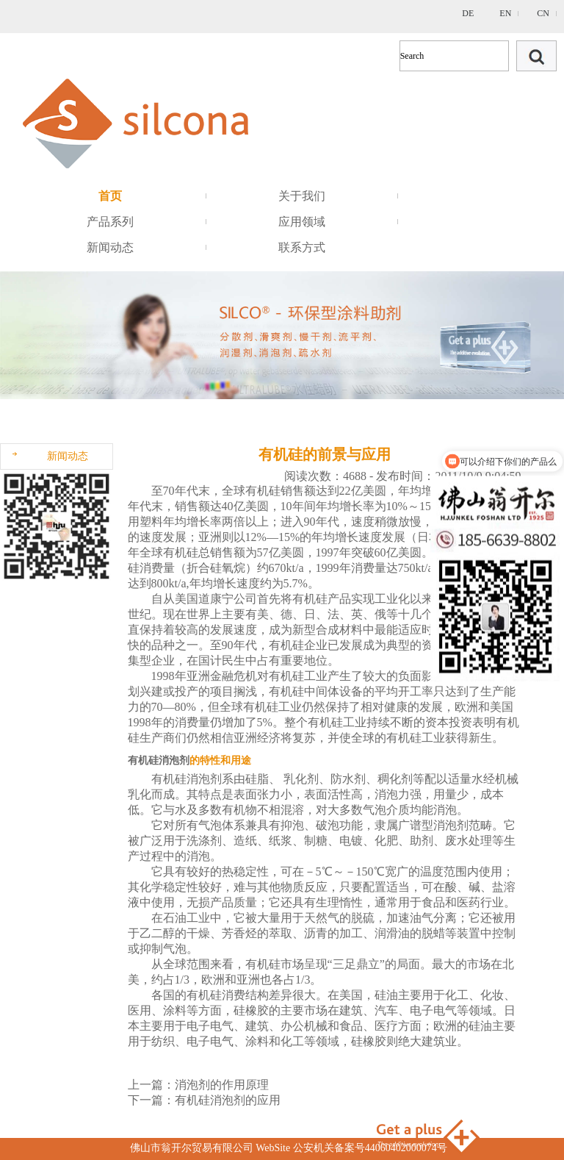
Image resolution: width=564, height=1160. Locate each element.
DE (468, 13)
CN (543, 13)
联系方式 (301, 247)
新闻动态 (110, 247)
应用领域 (301, 221)
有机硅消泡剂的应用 (228, 1100)
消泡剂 (204, 779)
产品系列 (110, 221)
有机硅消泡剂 (158, 760)
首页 (110, 196)
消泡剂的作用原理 (222, 1084)
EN (505, 13)
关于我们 (301, 196)
